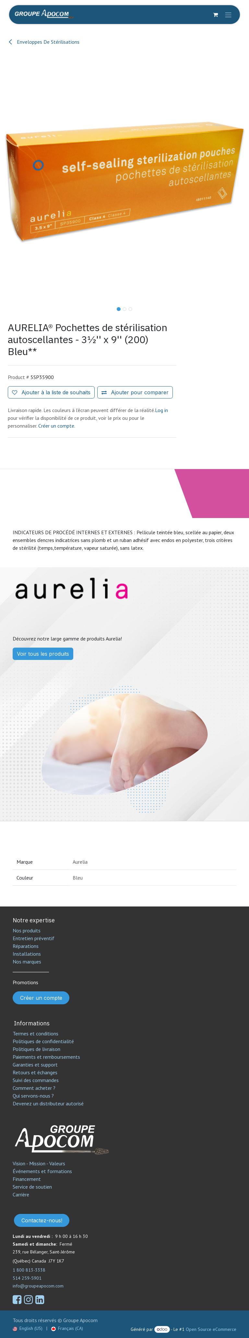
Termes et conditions (35, 1033)
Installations (27, 954)
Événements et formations (42, 1171)
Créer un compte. (56, 425)
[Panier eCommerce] (215, 14)
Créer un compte (41, 998)
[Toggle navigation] (228, 14)
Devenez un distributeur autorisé (49, 1103)
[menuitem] (27, 1328)
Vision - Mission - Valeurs (39, 1163)
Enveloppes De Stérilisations (43, 42)
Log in (161, 410)
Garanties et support (35, 1064)
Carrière (21, 1194)
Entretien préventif (33, 938)
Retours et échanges (35, 1072)
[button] (12, 307)
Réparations (26, 946)
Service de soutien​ (32, 1186)
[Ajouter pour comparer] (135, 392)
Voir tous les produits (43, 654)
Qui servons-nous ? (33, 1095)
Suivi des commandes (36, 1080)
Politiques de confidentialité (43, 1041)
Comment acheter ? (34, 1088)
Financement (27, 1179)
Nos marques (27, 961)
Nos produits (27, 930)
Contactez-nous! (41, 1220)
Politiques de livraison (36, 1049)
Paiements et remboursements (46, 1057)
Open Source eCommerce (211, 1329)
